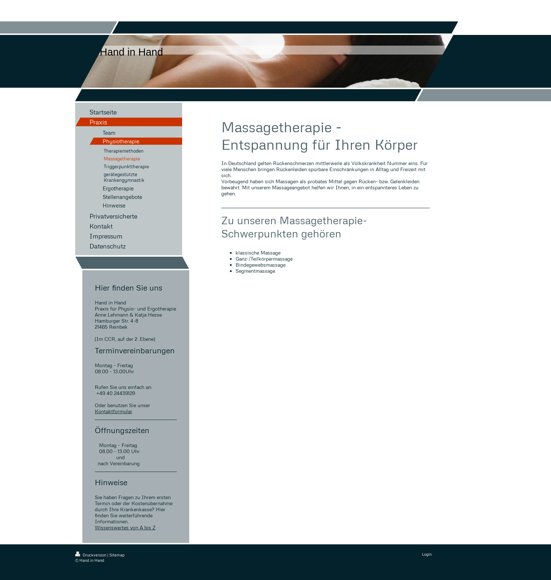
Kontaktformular (113, 411)
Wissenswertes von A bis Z (125, 527)
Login (427, 554)
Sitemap (116, 555)
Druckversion (91, 555)
